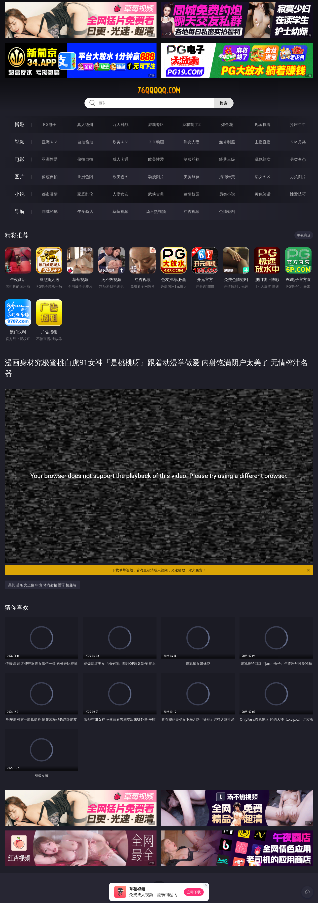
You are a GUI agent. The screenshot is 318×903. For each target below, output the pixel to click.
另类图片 (298, 176)
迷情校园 (191, 194)
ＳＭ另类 (298, 142)
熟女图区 (263, 176)
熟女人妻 (191, 142)
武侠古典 (156, 194)
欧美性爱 (156, 159)
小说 (20, 194)
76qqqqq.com (159, 90)
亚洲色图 (85, 176)
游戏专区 (156, 124)
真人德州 (85, 124)
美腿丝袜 (191, 176)
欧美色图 (120, 176)
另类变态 (298, 159)
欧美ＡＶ (120, 142)
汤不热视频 (156, 211)
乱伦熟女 (263, 159)
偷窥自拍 (50, 176)
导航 (20, 211)
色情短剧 (227, 211)
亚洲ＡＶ (50, 142)
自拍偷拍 (85, 142)
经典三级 (227, 159)
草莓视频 (120, 211)
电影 (20, 159)
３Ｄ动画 (156, 142)
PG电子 (49, 124)
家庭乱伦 (85, 194)
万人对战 (120, 124)
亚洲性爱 (50, 159)
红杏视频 (191, 211)
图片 (20, 176)
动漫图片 (156, 176)
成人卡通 (120, 159)
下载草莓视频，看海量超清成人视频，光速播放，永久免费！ (211, 570)
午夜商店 (85, 211)
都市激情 (50, 194)
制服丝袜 (191, 159)
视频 (20, 141)
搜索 (224, 103)
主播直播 (263, 142)
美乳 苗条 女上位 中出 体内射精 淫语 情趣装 (42, 585)
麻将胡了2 (191, 124)
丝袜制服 (227, 142)
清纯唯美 (227, 176)
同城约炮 (50, 211)
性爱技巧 (298, 194)
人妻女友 (120, 194)
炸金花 (227, 124)
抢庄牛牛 (298, 124)
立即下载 (194, 892)
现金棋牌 (263, 124)
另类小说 (227, 194)
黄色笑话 (263, 194)
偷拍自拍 (85, 159)
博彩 (20, 124)
